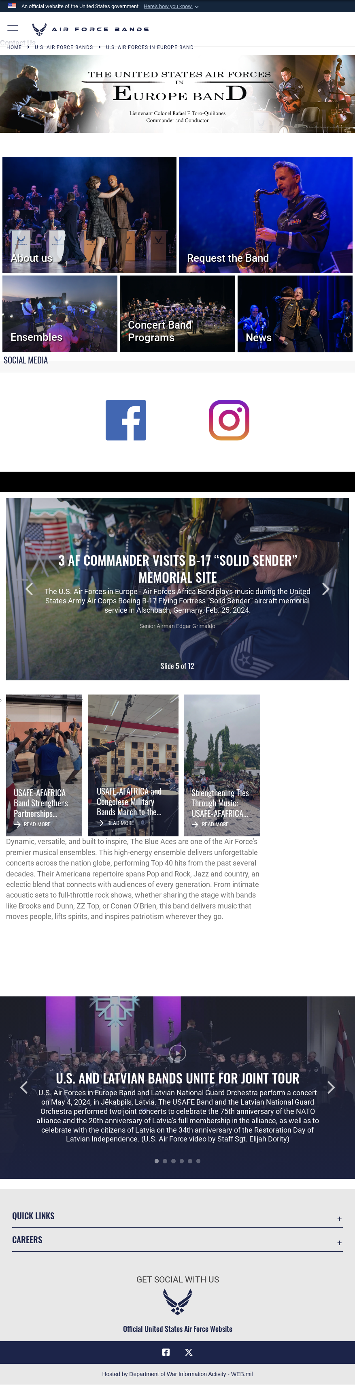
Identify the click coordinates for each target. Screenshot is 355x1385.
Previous (40, 589)
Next (315, 589)
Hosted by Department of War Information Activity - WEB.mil (177, 1374)
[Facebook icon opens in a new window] (166, 1353)
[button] (172, 6)
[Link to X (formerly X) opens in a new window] (189, 1353)
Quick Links (33, 1215)
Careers (27, 1239)
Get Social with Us (177, 1279)
